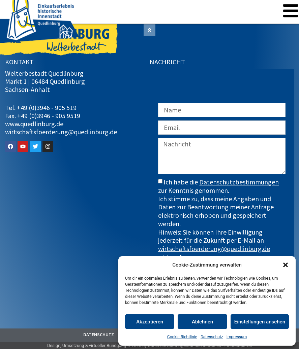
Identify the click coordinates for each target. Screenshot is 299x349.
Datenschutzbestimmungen (239, 182)
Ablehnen (202, 322)
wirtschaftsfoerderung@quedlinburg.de (214, 248)
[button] (285, 264)
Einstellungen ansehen (259, 322)
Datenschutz (212, 337)
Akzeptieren (149, 322)
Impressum (237, 337)
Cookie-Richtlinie (182, 337)
